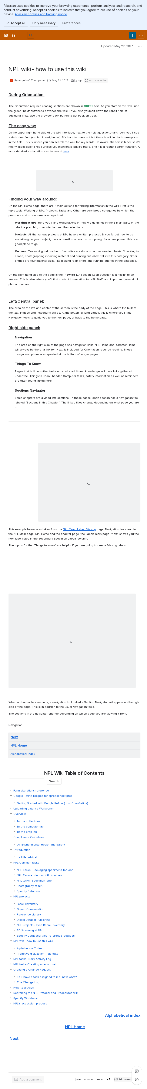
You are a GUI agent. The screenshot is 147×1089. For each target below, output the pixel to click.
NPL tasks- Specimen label (34, 880)
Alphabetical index (22, 753)
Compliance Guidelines (28, 837)
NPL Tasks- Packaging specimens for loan (45, 870)
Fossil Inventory (27, 903)
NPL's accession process (30, 1003)
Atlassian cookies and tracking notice (41, 14)
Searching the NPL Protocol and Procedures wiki (45, 992)
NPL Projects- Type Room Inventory (41, 925)
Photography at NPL (30, 885)
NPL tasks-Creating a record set (34, 964)
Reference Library (29, 914)
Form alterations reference (31, 790)
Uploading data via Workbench (33, 808)
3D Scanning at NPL (30, 930)
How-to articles (23, 987)
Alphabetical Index (29, 948)
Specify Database (28, 891)
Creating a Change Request (32, 969)
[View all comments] (136, 1071)
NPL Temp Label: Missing (79, 529)
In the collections (28, 821)
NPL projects (21, 896)
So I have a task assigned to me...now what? (47, 977)
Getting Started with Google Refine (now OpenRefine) (52, 803)
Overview (19, 813)
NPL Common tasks (26, 862)
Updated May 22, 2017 (117, 46)
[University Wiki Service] (22, 35)
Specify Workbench (26, 998)
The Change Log (28, 982)
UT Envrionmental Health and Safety (41, 844)
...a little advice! (27, 857)
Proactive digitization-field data (37, 953)
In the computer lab (30, 826)
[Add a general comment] (28, 1079)
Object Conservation (30, 909)
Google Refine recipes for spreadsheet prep (43, 795)
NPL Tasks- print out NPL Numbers (40, 875)
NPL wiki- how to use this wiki (33, 941)
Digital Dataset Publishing (33, 919)
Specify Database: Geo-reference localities (46, 935)
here (66, 151)
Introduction (21, 849)
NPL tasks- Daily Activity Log (32, 959)
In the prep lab (27, 831)
